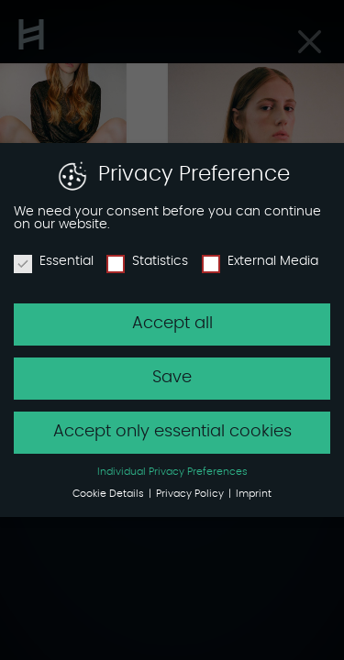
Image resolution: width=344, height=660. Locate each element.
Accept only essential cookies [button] (172, 429)
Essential (54, 258)
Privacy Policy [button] (191, 491)
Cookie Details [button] (109, 491)
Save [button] (172, 375)
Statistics (147, 258)
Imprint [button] (254, 491)
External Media (260, 258)
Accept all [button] (172, 321)
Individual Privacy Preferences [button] (172, 469)
